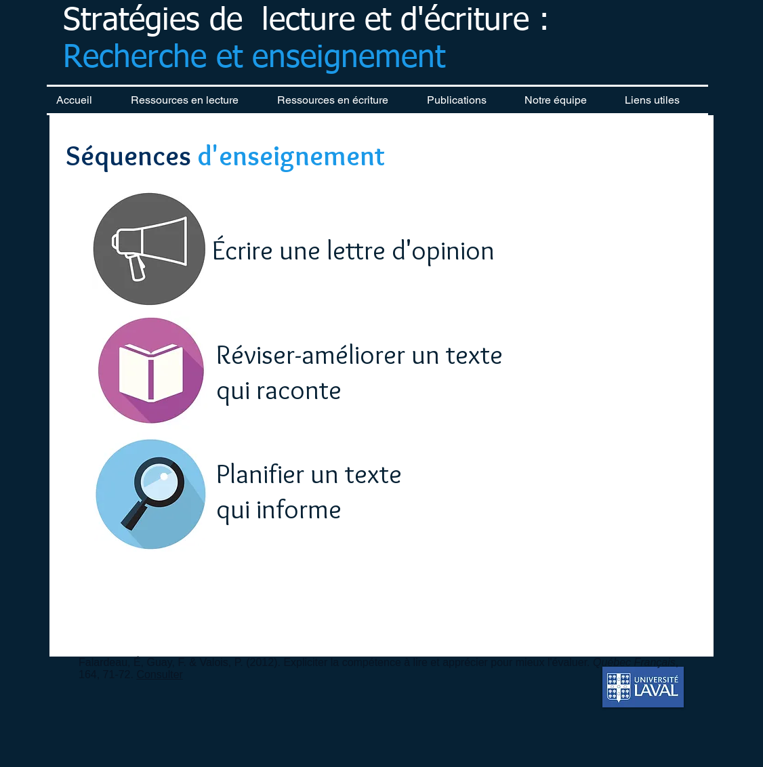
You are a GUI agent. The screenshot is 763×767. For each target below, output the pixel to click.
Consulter (159, 674)
